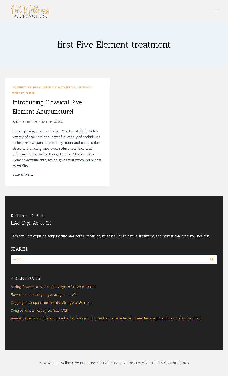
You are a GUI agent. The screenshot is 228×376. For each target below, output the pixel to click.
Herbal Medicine (44, 87)
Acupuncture (21, 87)
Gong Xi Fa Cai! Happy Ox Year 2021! (40, 310)
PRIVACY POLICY (112, 363)
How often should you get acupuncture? (43, 294)
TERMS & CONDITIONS (170, 363)
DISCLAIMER (138, 363)
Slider (30, 93)
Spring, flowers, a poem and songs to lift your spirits (53, 287)
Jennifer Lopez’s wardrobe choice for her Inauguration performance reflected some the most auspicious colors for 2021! (106, 318)
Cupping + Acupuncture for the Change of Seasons (51, 302)
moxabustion (67, 87)
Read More (22, 175)
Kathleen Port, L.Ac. (27, 121)
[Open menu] (216, 11)
